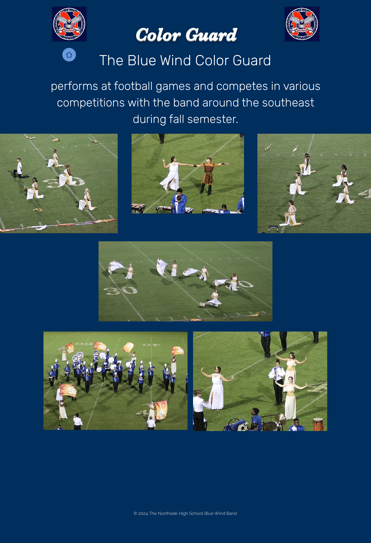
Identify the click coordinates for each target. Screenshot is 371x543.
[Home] (69, 54)
